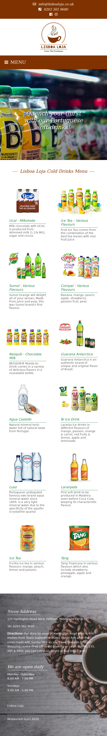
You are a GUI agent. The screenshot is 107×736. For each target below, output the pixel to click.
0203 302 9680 (56, 9)
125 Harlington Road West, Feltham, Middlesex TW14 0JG (48, 619)
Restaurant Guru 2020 (23, 719)
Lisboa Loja (15, 705)
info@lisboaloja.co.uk (56, 4)
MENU (15, 62)
